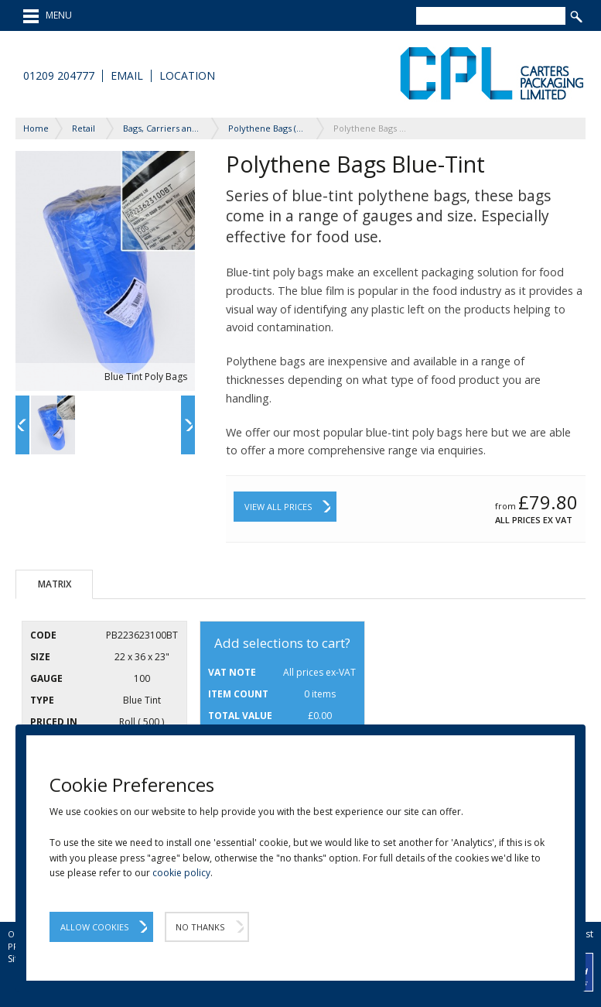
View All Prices (278, 506)
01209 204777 (58, 76)
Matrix (54, 584)
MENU (47, 16)
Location (187, 76)
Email (127, 76)
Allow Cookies (94, 927)
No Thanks (200, 927)
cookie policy (181, 872)
